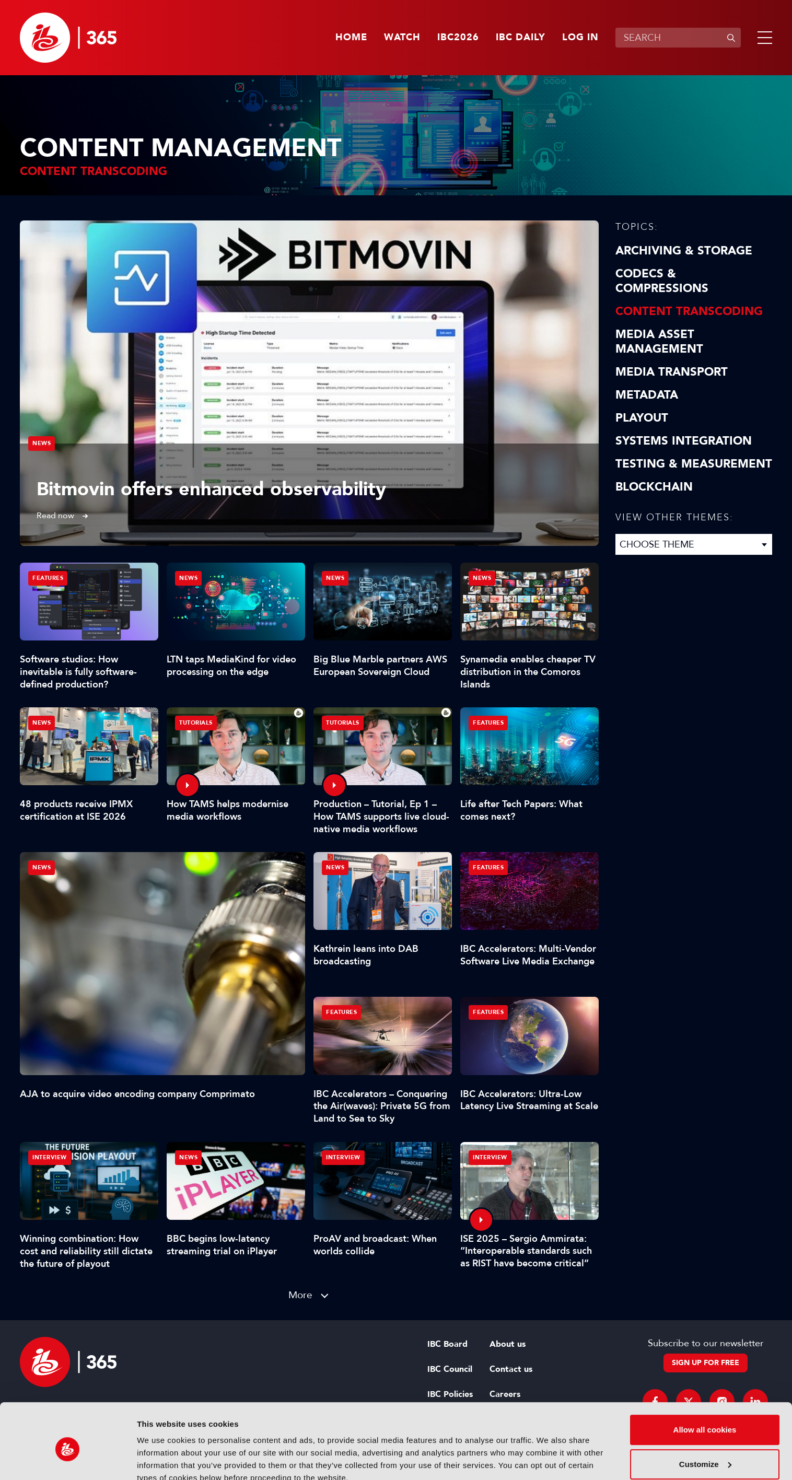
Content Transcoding (689, 311)
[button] (762, 37)
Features (47, 578)
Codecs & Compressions (661, 281)
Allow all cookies (705, 1382)
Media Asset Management (659, 342)
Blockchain (654, 487)
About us (508, 1344)
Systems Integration (683, 441)
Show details (161, 1459)
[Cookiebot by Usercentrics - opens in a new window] (67, 1459)
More (300, 1294)
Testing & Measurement (693, 464)
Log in (580, 37)
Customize (705, 1416)
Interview (49, 1157)
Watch (402, 37)
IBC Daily (520, 37)
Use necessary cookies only (705, 1451)
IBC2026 (458, 37)
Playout (641, 418)
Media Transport (671, 372)
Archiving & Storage (683, 251)
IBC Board (447, 1344)
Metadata (646, 395)
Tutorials (196, 723)
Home (351, 37)
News (41, 443)
